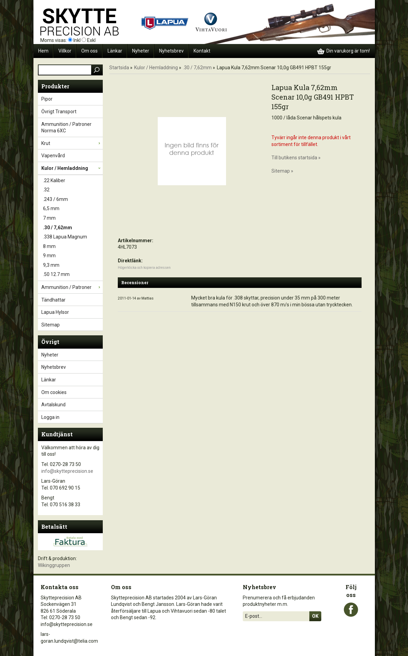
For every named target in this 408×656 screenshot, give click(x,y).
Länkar (115, 51)
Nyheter (140, 51)
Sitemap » (282, 171)
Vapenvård (72, 155)
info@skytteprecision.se (67, 471)
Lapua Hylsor (72, 312)
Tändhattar (72, 300)
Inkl (77, 40)
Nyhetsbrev (171, 51)
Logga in (50, 417)
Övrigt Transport (72, 111)
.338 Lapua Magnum (73, 237)
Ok (315, 616)
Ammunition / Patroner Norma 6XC (72, 127)
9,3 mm (73, 265)
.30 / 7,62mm (73, 228)
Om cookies (54, 392)
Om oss (89, 51)
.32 (73, 190)
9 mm (73, 256)
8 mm (73, 246)
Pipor (72, 99)
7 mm (73, 218)
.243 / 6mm (73, 199)
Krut (72, 143)
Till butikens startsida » (296, 157)
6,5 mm (73, 209)
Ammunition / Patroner (72, 287)
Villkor (64, 51)
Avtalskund (53, 404)
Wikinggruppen (54, 565)
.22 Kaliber (73, 181)
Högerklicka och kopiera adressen (144, 267)
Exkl (91, 40)
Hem (43, 51)
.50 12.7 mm (73, 274)
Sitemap (50, 324)
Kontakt (202, 51)
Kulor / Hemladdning (72, 168)
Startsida (119, 67)
